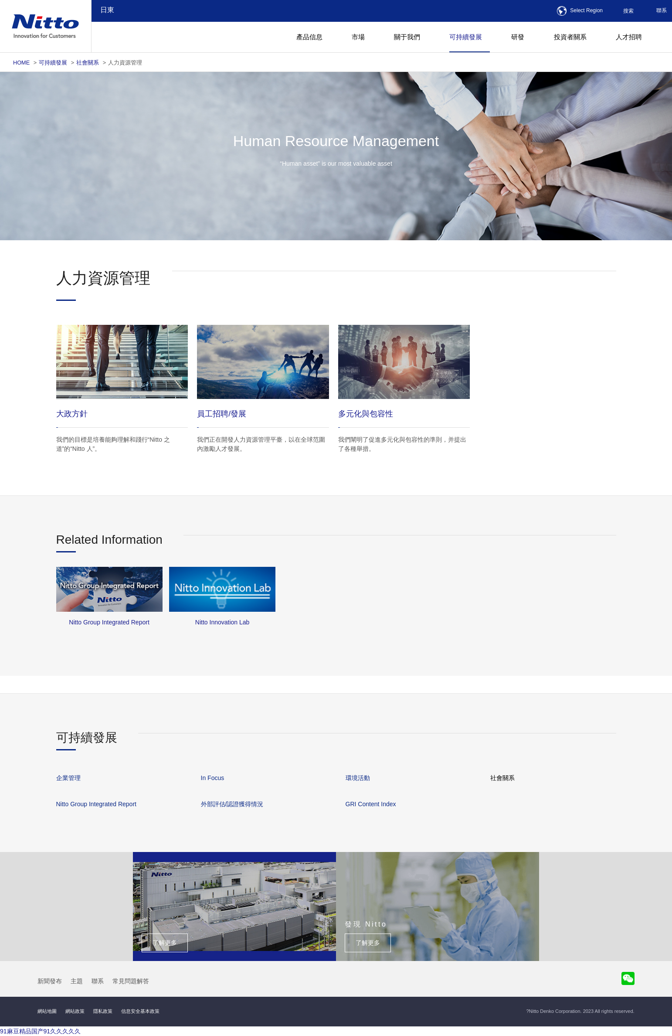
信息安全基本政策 (140, 1011)
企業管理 (68, 777)
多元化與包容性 (365, 413)
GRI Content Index (371, 804)
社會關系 (87, 62)
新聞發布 (49, 981)
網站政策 (75, 1011)
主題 (77, 981)
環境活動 (358, 777)
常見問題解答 (130, 981)
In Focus (212, 777)
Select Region (586, 10)
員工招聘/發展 (221, 413)
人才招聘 (629, 37)
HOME (21, 62)
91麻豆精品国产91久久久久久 (40, 1031)
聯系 (661, 10)
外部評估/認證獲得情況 (232, 804)
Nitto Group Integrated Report (96, 804)
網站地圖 (47, 1011)
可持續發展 (53, 62)
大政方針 (72, 413)
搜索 (628, 11)
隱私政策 (102, 1011)
